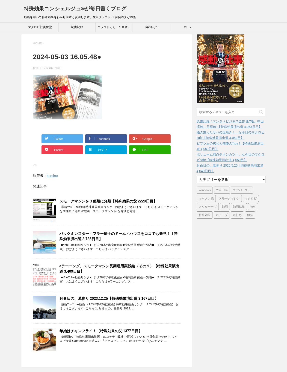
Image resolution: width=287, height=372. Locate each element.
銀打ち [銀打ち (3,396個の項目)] (237, 215)
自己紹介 (151, 27)
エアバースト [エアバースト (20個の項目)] (242, 190)
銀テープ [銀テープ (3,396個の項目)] (222, 215)
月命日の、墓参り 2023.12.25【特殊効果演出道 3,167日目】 (109, 298)
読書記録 (77, 27)
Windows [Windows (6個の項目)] (205, 190)
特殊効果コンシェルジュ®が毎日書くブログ (75, 9)
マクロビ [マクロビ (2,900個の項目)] (251, 198)
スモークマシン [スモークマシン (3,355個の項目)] (229, 198)
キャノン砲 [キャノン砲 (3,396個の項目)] (206, 198)
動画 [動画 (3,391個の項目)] (225, 206)
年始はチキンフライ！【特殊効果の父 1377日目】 (100, 331)
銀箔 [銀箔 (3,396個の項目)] (250, 215)
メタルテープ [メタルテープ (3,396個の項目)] (208, 206)
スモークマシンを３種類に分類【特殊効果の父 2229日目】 (108, 201)
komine (52, 176)
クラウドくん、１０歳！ (114, 27)
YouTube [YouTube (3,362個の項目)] (222, 190)
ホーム (188, 27)
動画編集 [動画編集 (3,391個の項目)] (239, 206)
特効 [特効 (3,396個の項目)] (253, 206)
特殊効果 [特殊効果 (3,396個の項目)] (205, 215)
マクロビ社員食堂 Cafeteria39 (40, 28)
